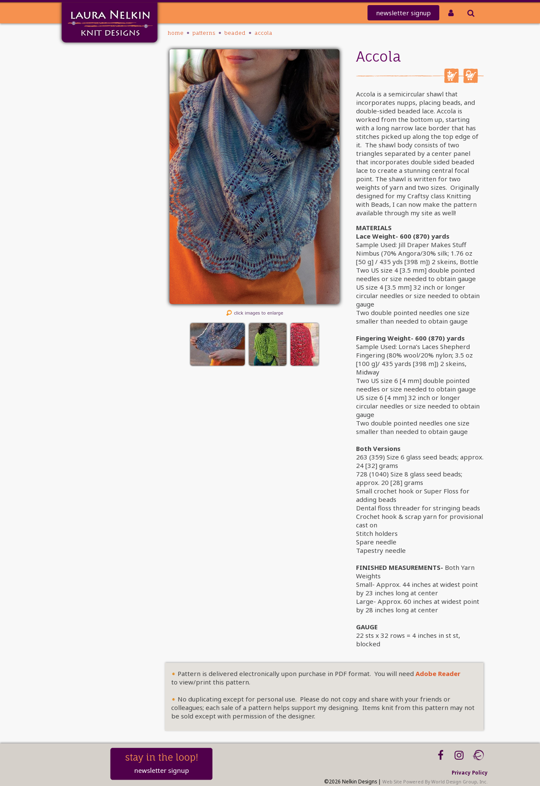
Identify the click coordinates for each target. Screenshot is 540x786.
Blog (94, 167)
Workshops (84, 156)
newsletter (403, 12)
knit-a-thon (83, 78)
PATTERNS (88, 112)
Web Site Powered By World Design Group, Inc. (435, 782)
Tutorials (88, 134)
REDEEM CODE (80, 89)
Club (94, 100)
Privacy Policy (470, 772)
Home (92, 56)
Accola (263, 33)
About (92, 145)
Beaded (235, 33)
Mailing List (83, 67)
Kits (95, 123)
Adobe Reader (438, 673)
